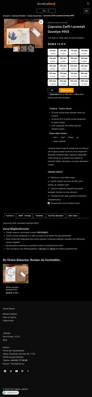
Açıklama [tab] (10, 216)
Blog (5, 340)
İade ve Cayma (9, 317)
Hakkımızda (8, 320)
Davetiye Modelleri (19, 16)
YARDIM (6, 333)
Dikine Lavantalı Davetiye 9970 (12, 288)
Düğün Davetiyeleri (35, 16)
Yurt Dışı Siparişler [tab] (55, 216)
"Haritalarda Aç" (17, 363)
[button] (41, 22)
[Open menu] (86, 11)
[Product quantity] (53, 90)
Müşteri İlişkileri (10, 314)
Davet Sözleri (9, 308)
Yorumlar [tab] (39, 216)
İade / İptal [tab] (72, 216)
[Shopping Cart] (88, 3)
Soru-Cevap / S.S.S (11, 336)
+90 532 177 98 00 (46, 249)
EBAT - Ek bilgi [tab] (25, 216)
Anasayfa (6, 16)
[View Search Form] (46, 11)
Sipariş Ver (66, 90)
